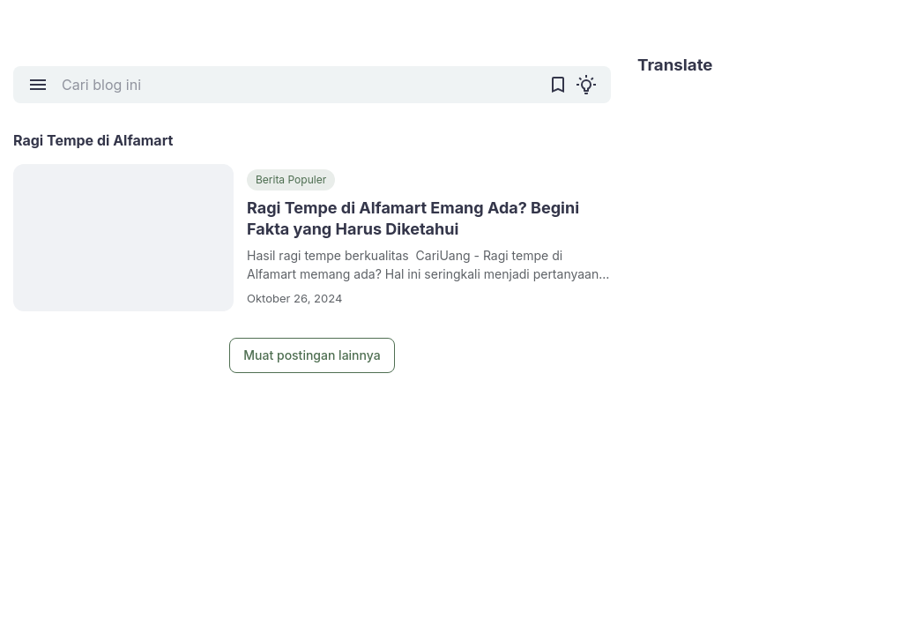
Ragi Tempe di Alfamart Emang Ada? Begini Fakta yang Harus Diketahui (413, 217)
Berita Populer (291, 179)
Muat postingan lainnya (311, 354)
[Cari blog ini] (297, 84)
